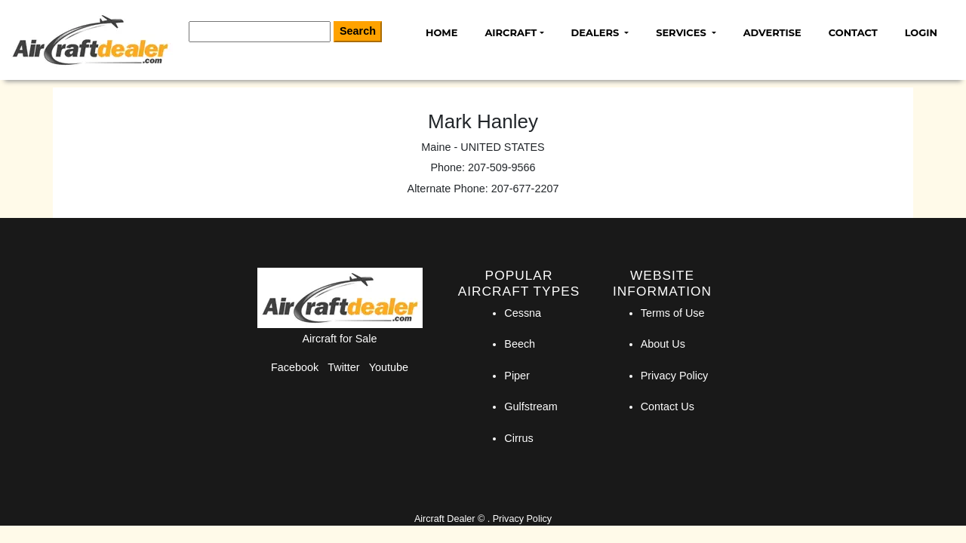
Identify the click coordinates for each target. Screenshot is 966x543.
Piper (517, 376)
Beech (519, 344)
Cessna (522, 313)
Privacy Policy (675, 376)
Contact (853, 32)
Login (921, 32)
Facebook (294, 367)
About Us (663, 344)
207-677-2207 (525, 189)
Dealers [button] (596, 32)
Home (441, 32)
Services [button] (682, 32)
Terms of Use (673, 313)
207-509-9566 (502, 167)
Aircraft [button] (511, 32)
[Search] (260, 31)
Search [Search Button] (358, 31)
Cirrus (518, 438)
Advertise (772, 32)
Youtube (388, 367)
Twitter (343, 367)
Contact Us (667, 406)
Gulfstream (530, 406)
